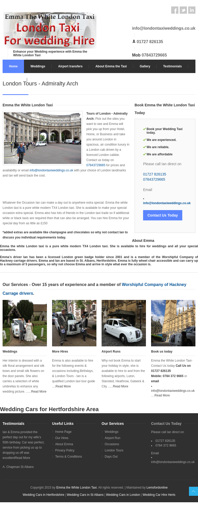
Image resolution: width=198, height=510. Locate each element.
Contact (15, 80)
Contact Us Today (162, 215)
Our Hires (61, 438)
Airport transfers (70, 66)
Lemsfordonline (157, 487)
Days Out (111, 456)
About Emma (64, 444)
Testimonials (172, 66)
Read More (38, 391)
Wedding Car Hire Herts (159, 495)
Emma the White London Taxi (76, 487)
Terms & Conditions (68, 456)
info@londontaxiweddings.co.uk (163, 28)
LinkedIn (191, 10)
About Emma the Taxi (111, 66)
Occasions (112, 444)
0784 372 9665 (173, 376)
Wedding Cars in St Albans (85, 495)
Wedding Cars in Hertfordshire (43, 495)
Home (13, 66)
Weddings (37, 66)
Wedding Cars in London (123, 495)
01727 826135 (150, 41)
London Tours (114, 450)
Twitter (183, 10)
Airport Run (112, 438)
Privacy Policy (65, 450)
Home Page (63, 432)
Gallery (145, 66)
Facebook (174, 10)
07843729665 (154, 55)
